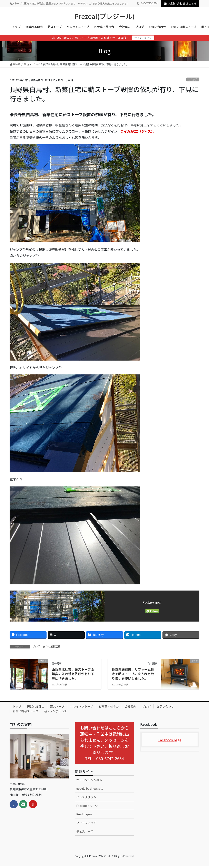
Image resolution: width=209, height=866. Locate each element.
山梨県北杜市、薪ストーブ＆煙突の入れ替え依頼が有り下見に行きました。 (73, 674)
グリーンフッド (86, 823)
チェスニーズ (84, 831)
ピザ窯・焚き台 (109, 706)
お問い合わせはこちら (180, 3)
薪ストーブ (57, 706)
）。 (138, 131)
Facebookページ (87, 806)
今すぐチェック (143, 37)
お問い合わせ (165, 706)
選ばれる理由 (35, 706)
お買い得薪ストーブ (25, 711)
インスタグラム (86, 797)
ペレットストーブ (81, 706)
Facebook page (169, 739)
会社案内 (130, 706)
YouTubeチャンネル (89, 780)
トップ (17, 706)
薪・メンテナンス (55, 711)
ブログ (193, 79)
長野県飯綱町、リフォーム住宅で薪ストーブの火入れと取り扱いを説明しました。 (133, 674)
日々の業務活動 (51, 646)
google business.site (89, 788)
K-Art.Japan (84, 814)
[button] (104, 743)
